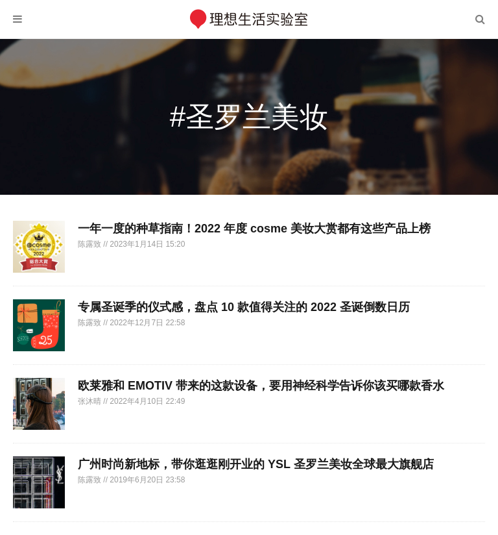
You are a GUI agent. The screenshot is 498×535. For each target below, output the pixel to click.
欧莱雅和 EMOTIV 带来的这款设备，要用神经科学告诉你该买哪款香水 (261, 385)
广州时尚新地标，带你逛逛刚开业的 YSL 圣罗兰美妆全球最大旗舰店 (256, 464)
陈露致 (90, 244)
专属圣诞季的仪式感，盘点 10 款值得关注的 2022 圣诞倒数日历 (244, 307)
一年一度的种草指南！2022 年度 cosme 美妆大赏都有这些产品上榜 (254, 228)
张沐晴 (90, 401)
